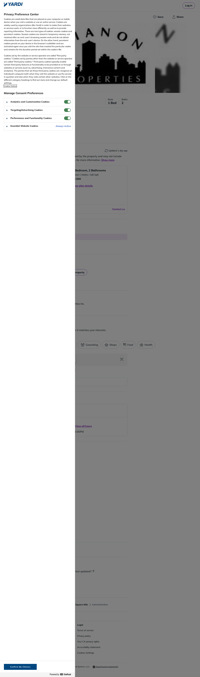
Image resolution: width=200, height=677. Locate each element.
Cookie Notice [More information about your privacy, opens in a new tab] (10, 86)
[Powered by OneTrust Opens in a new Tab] (61, 675)
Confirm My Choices (20, 667)
